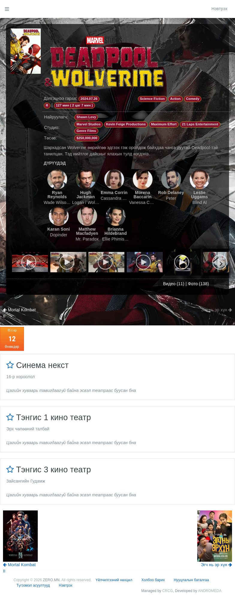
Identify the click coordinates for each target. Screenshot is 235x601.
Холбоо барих (153, 580)
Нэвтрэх (219, 8)
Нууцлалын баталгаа (191, 580)
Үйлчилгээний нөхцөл (114, 580)
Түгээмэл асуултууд (33, 585)
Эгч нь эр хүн (216, 309)
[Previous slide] (20, 263)
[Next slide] (220, 263)
